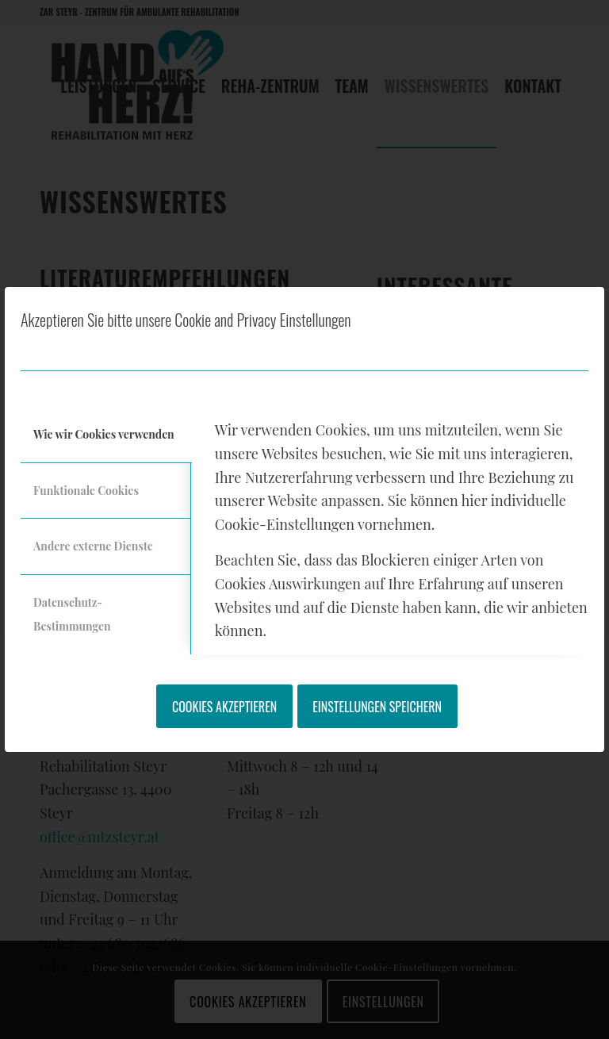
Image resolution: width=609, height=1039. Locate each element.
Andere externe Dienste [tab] (93, 546)
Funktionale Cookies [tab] (86, 490)
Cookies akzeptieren (224, 706)
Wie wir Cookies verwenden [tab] (103, 434)
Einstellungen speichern (377, 706)
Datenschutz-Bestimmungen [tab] (72, 614)
